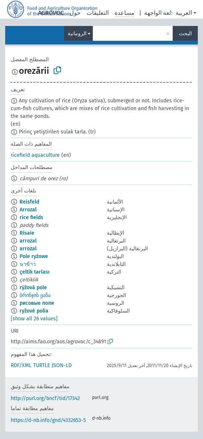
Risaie (27, 233)
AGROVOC (51, 12)
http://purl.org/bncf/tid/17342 (45, 398)
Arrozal (28, 210)
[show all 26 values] (34, 319)
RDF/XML (21, 365)
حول (75, 12)
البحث (185, 33)
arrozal (28, 241)
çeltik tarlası (35, 272)
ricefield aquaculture (35, 155)
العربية (184, 12)
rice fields (31, 217)
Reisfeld (29, 202)
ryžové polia (34, 311)
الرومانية (77, 33)
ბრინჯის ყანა (35, 295)
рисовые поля (37, 303)
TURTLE (41, 365)
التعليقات (98, 12)
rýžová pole (33, 287)
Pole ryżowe (34, 256)
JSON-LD (62, 365)
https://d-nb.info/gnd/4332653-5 (48, 420)
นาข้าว (28, 264)
